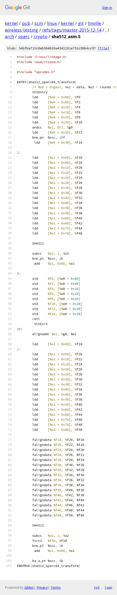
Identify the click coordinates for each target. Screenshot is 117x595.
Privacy (42, 587)
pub (26, 23)
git (81, 23)
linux (52, 23)
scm (38, 23)
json (108, 587)
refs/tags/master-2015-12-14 (71, 30)
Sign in (107, 7)
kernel (11, 23)
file (103, 48)
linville (94, 23)
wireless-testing (21, 30)
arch (9, 36)
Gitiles (29, 587)
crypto (40, 36)
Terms (56, 587)
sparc (24, 36)
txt (97, 587)
